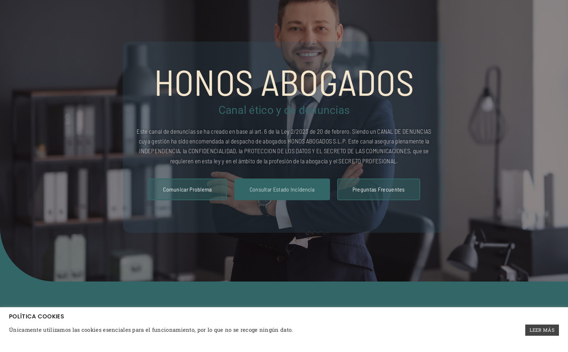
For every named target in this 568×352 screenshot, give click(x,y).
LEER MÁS (542, 330)
